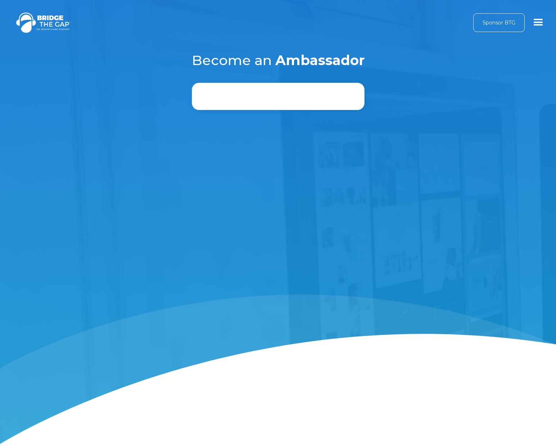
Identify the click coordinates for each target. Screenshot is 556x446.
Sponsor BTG (499, 22)
